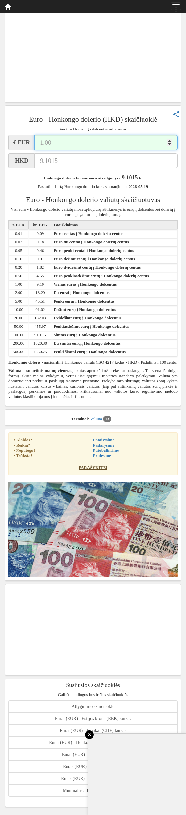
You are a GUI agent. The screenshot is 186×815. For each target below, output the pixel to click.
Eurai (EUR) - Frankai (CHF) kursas (93, 730)
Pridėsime (102, 455)
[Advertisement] (93, 56)
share (176, 114)
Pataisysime (104, 440)
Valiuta (100, 419)
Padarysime (104, 445)
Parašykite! (93, 467)
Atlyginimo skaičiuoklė (93, 706)
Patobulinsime (106, 450)
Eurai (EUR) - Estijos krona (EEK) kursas (93, 718)
